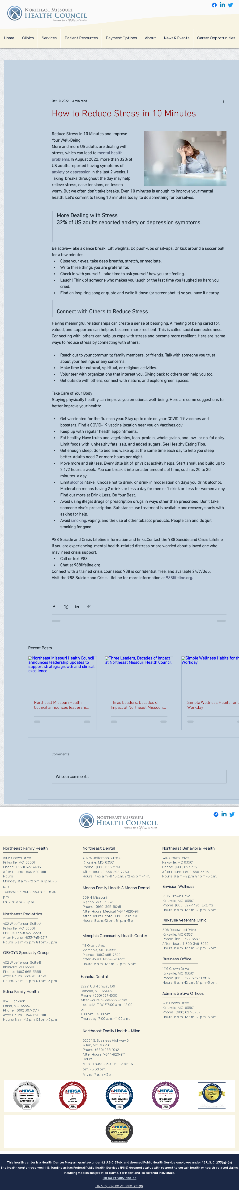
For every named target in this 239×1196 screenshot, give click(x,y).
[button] (49, 38)
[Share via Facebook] (54, 606)
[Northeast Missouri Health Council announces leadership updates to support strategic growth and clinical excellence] (62, 675)
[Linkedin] (222, 5)
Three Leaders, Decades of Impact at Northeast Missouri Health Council (137, 705)
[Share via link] (88, 606)
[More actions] (223, 101)
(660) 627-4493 (28, 867)
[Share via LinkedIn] (77, 606)
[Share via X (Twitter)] (65, 606)
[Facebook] (214, 5)
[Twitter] (230, 5)
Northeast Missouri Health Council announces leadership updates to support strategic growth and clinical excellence (61, 705)
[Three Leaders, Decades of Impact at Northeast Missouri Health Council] (139, 675)
